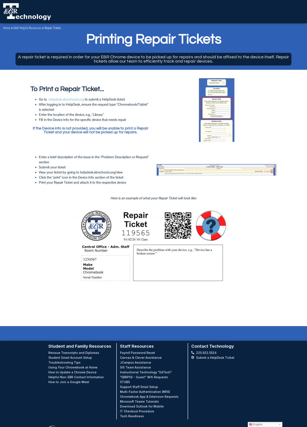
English (255, 424)
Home (6, 28)
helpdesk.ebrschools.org (66, 99)
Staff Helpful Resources (27, 28)
